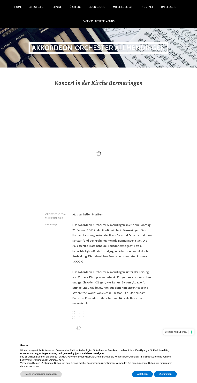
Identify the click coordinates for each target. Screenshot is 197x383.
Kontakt (147, 7)
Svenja (53, 224)
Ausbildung (97, 7)
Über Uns (75, 7)
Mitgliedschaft (123, 7)
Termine (56, 7)
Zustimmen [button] (165, 374)
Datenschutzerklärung (99, 21)
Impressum (168, 7)
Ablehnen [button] (142, 374)
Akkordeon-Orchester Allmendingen (98, 48)
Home (18, 7)
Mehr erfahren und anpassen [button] (41, 374)
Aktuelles (36, 7)
